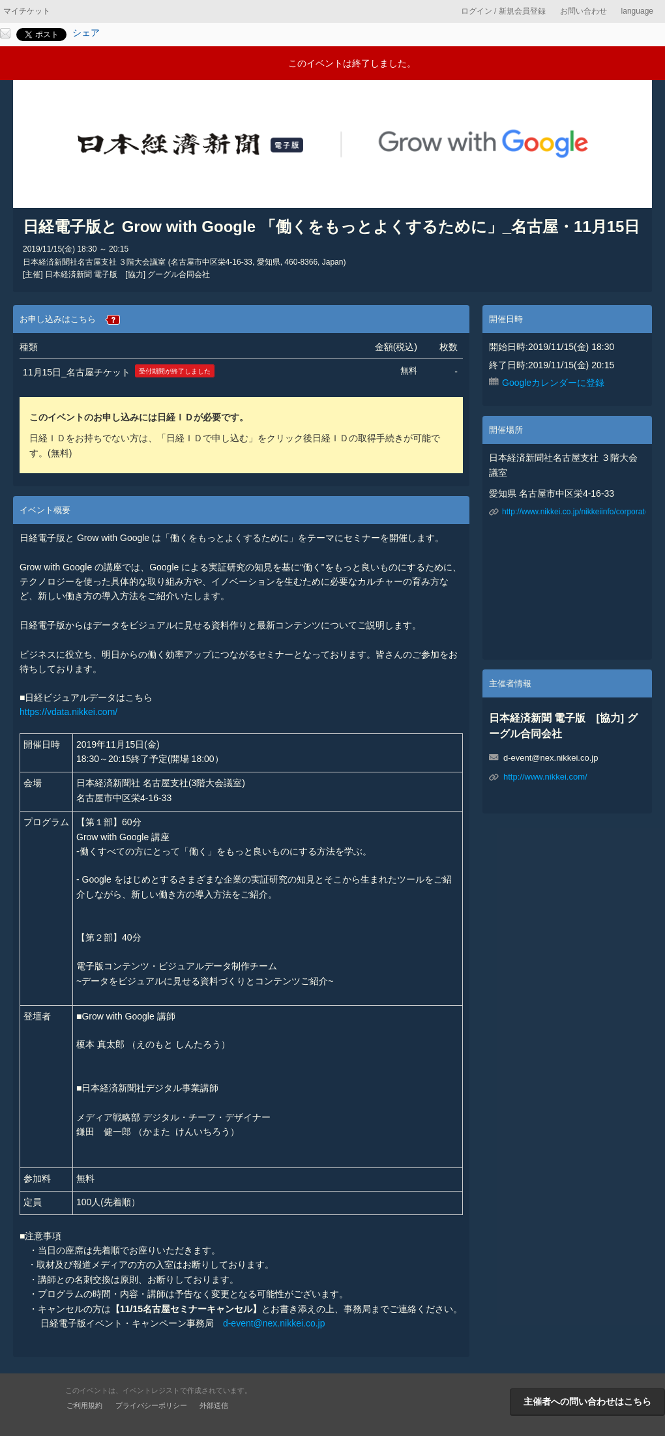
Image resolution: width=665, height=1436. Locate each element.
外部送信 (214, 1405)
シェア (86, 32)
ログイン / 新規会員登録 (503, 11)
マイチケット (26, 11)
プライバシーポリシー (151, 1405)
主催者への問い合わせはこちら (587, 1401)
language (637, 11)
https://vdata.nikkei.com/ (68, 712)
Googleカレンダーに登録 (553, 382)
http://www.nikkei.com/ (545, 777)
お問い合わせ (583, 11)
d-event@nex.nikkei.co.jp (274, 1323)
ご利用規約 (84, 1405)
